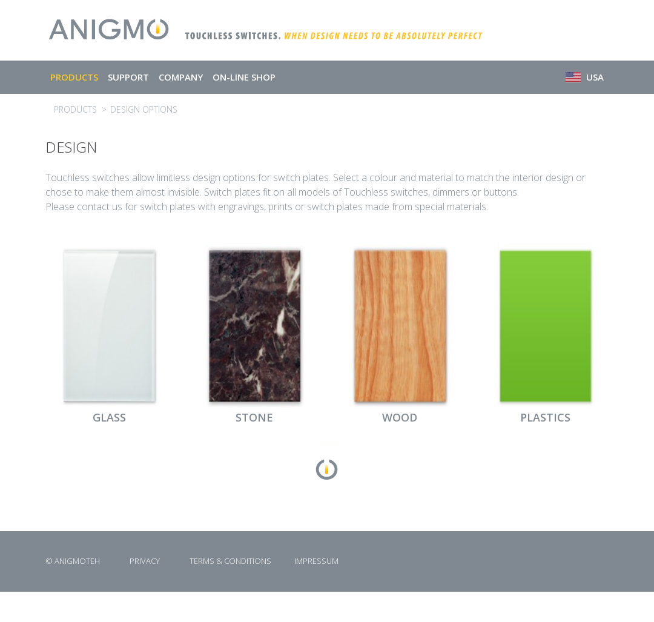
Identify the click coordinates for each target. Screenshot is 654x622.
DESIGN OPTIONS (143, 109)
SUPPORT (128, 77)
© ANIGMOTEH (72, 560)
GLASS (109, 417)
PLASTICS (545, 417)
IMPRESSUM (316, 560)
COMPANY (181, 77)
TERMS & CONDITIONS (230, 560)
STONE (254, 417)
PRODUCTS (74, 77)
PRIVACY (145, 560)
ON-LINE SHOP (244, 77)
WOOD (399, 417)
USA (585, 77)
